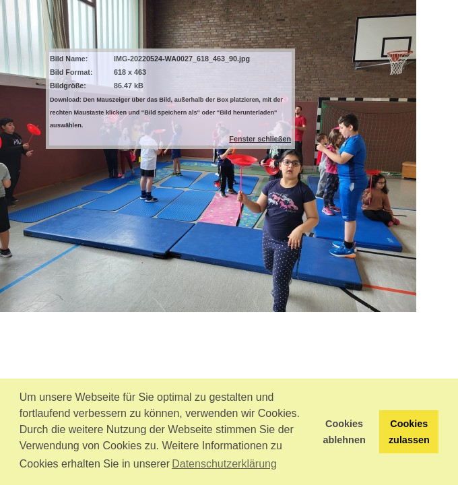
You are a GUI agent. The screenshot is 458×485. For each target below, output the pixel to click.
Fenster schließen (260, 139)
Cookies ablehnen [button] (344, 431)
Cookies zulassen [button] (409, 431)
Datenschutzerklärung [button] (224, 464)
